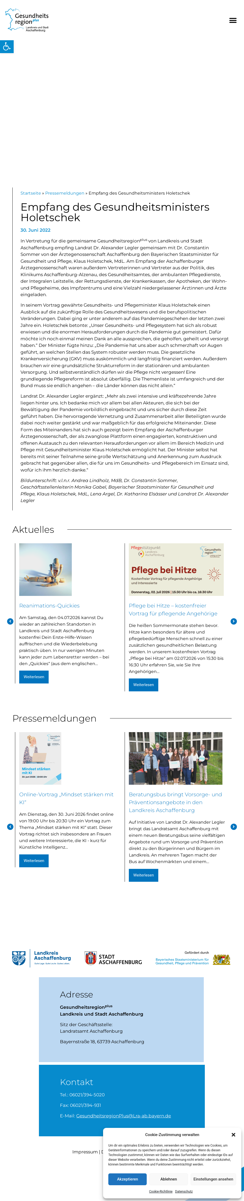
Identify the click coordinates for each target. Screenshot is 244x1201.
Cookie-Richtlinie (160, 1191)
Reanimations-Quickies (64, 609)
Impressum (85, 1172)
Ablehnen (168, 1179)
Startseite (31, 198)
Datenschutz (184, 1191)
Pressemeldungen (64, 198)
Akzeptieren (127, 1179)
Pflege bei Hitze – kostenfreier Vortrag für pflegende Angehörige (174, 617)
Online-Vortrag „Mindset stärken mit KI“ (66, 813)
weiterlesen (34, 681)
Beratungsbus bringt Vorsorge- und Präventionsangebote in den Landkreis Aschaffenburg (175, 824)
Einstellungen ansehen (213, 1179)
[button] (7, 46)
